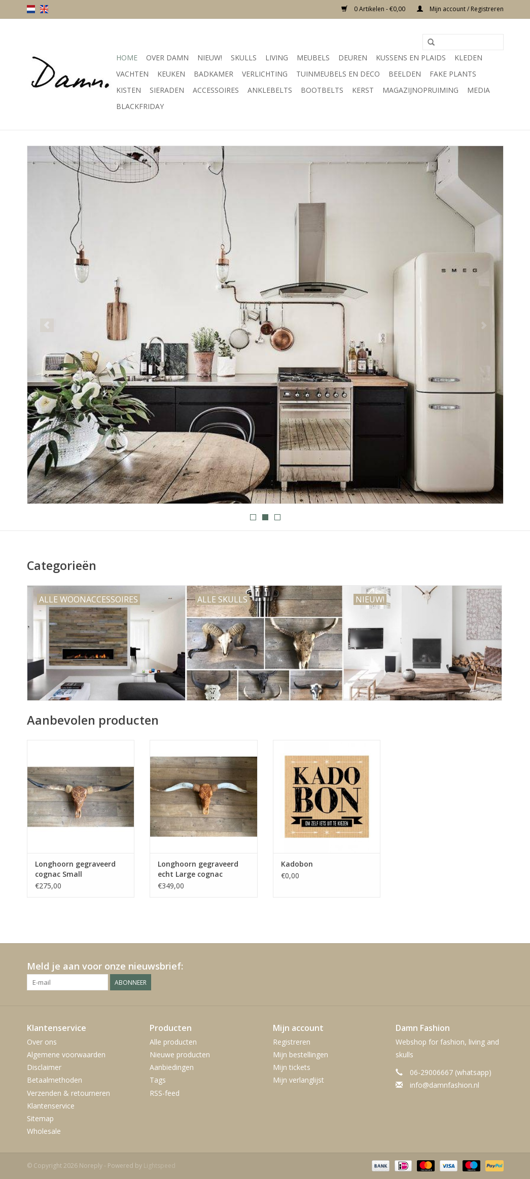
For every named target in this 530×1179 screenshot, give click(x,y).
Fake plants (453, 74)
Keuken (171, 74)
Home (126, 57)
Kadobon (297, 864)
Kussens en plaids (411, 57)
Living (276, 57)
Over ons (42, 1042)
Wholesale (44, 1131)
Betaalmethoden (54, 1080)
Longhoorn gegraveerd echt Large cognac (198, 869)
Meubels (313, 57)
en (44, 9)
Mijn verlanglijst (298, 1080)
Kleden (468, 57)
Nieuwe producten (180, 1054)
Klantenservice (51, 1106)
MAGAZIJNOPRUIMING (420, 90)
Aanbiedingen (172, 1067)
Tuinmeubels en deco (338, 74)
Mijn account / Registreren (460, 9)
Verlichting (265, 74)
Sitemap (40, 1118)
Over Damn (167, 57)
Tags (158, 1080)
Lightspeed (159, 1165)
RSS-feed (165, 1093)
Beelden (404, 74)
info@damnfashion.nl (444, 1085)
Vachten (132, 74)
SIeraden (167, 90)
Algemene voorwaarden (66, 1054)
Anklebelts (270, 90)
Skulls (244, 57)
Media (478, 90)
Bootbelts (322, 90)
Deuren (352, 57)
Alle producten (173, 1042)
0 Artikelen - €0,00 (374, 9)
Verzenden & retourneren (68, 1093)
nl (31, 9)
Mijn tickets (291, 1067)
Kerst (363, 90)
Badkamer (213, 74)
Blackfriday (140, 106)
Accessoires (216, 90)
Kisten (128, 90)
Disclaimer (44, 1067)
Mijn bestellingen (300, 1054)
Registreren (291, 1042)
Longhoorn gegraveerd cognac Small (75, 869)
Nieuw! (209, 57)
